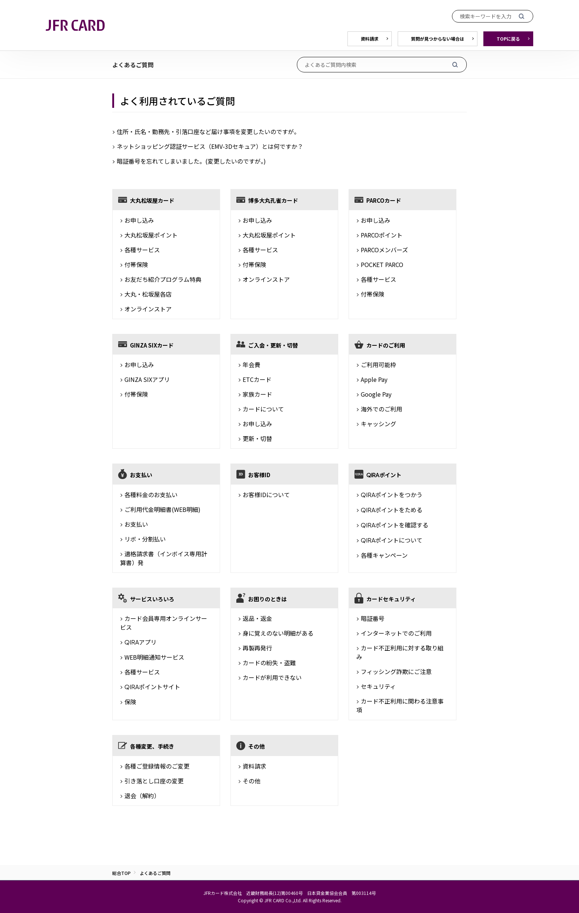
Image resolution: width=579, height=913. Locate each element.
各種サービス (142, 249)
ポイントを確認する (394, 524)
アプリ (140, 641)
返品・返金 (257, 618)
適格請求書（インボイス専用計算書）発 (163, 558)
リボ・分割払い (145, 538)
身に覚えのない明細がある (278, 633)
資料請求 (254, 766)
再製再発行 (257, 647)
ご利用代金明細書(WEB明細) (162, 509)
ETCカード (257, 379)
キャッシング (378, 423)
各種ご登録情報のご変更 (156, 766)
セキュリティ (378, 686)
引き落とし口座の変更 (154, 780)
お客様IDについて (266, 494)
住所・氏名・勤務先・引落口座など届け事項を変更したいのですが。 (208, 131)
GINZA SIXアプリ (147, 379)
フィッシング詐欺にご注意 (396, 671)
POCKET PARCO (382, 264)
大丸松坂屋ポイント (151, 234)
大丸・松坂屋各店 (148, 294)
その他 (251, 780)
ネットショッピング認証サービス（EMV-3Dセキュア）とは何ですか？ (210, 146)
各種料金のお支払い (151, 494)
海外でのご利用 (381, 408)
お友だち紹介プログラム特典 (162, 279)
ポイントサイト (152, 686)
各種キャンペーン (384, 555)
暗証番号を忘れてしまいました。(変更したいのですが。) (191, 161)
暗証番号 (372, 618)
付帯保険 (136, 264)
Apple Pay (374, 379)
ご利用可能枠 (378, 364)
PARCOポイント (381, 234)
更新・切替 (257, 438)
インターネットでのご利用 (396, 633)
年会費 (251, 364)
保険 (130, 701)
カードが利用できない (272, 677)
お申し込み (139, 220)
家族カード (257, 394)
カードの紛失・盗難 (269, 662)
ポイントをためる (391, 509)
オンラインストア (148, 308)
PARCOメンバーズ (384, 249)
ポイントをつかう (391, 494)
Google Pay (376, 394)
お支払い (136, 524)
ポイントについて (391, 540)
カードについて (263, 408)
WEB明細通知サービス (154, 657)
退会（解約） (142, 795)
